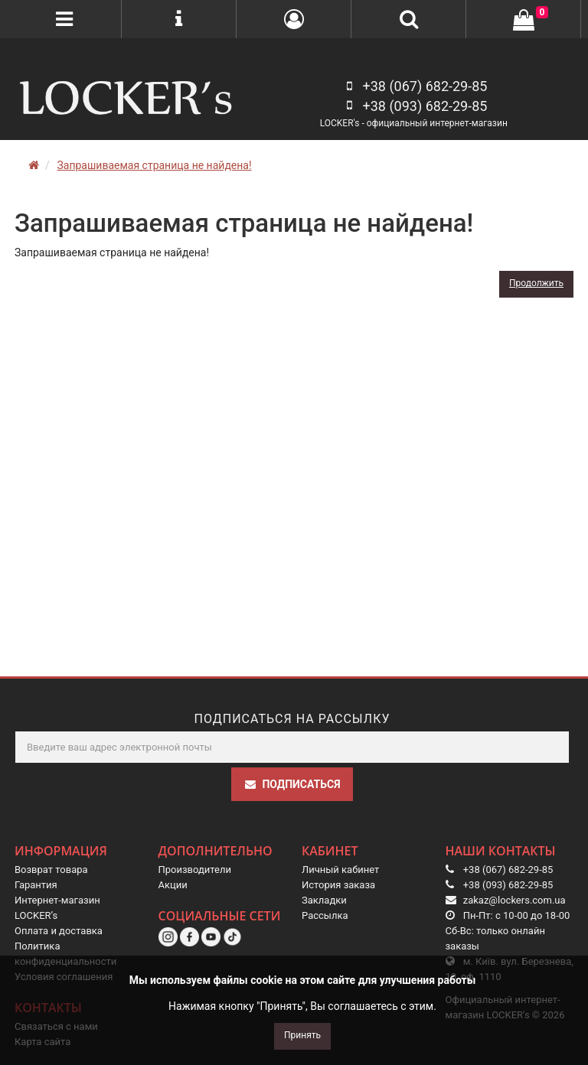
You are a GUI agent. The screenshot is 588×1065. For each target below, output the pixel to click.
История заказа (338, 885)
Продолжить (536, 283)
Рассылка (325, 915)
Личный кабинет (340, 869)
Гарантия (36, 885)
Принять (302, 1035)
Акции (173, 885)
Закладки (324, 900)
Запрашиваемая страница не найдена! (154, 165)
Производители (195, 869)
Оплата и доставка (59, 930)
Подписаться (291, 784)
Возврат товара (51, 869)
